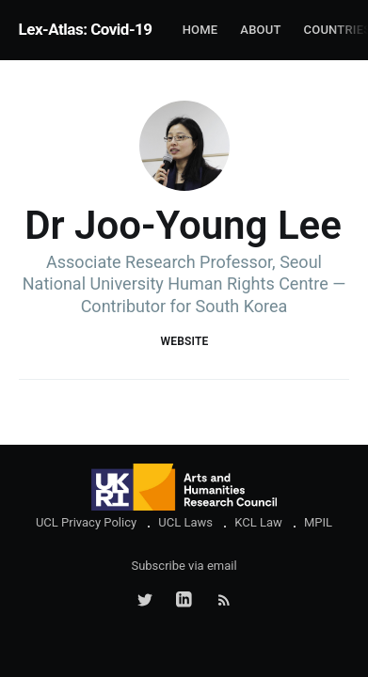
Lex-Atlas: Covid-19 (85, 29)
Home (200, 30)
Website (184, 341)
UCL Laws (185, 522)
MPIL (318, 522)
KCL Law (258, 522)
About (260, 30)
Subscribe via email (183, 566)
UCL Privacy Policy (86, 522)
